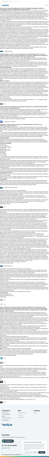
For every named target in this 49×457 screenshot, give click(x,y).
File (3, 104)
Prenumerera (7, 441)
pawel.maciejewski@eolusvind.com (7, 295)
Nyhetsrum (20, 415)
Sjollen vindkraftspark (10, 58)
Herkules (2, 128)
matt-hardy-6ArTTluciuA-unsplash (8, 188)
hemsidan (14, 355)
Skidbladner (8, 127)
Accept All (42, 452)
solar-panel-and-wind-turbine (8, 122)
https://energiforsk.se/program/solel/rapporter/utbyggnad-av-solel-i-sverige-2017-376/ (18, 399)
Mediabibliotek (21, 417)
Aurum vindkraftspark (39, 17)
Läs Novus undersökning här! (5, 98)
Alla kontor (5, 420)
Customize (27, 452)
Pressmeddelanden (22, 413)
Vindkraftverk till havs (6, 51)
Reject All (34, 452)
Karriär (35, 413)
